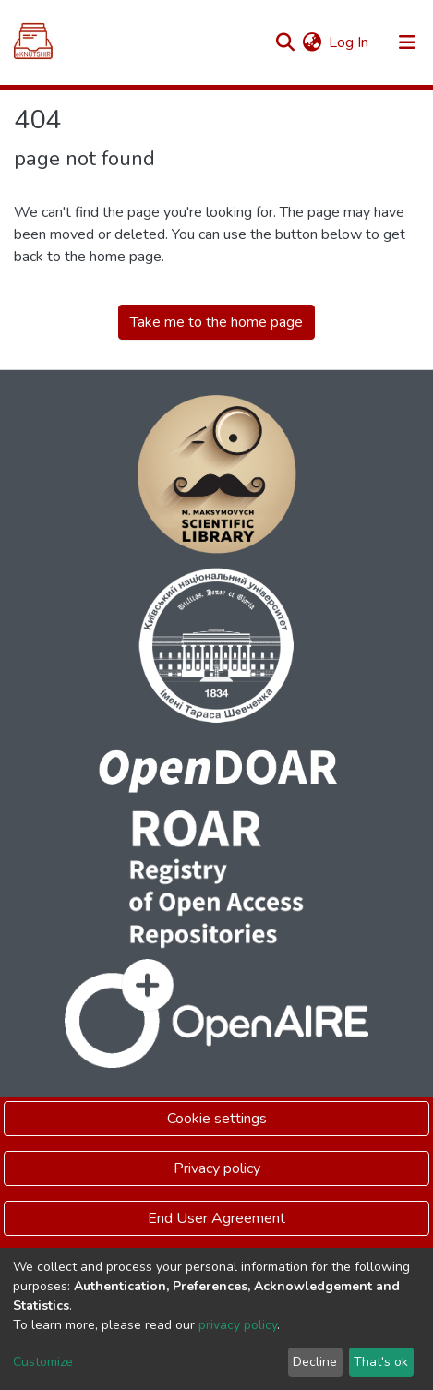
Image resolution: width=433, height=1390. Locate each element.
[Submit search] (284, 42)
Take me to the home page (216, 322)
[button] (311, 42)
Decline (315, 1362)
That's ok (381, 1362)
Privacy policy (217, 1168)
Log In (349, 42)
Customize (43, 1362)
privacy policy (237, 1325)
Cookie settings (217, 1118)
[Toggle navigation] (407, 42)
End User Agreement (216, 1218)
